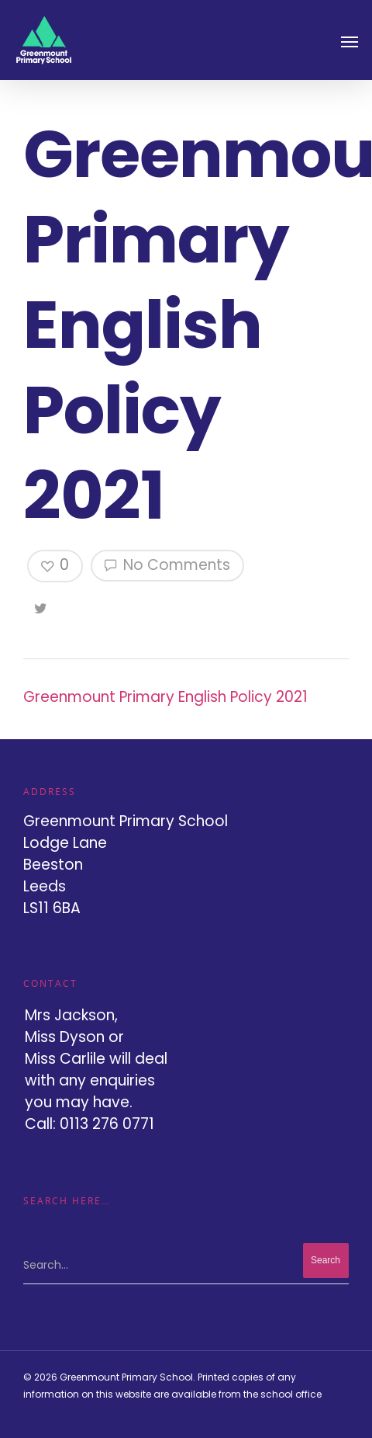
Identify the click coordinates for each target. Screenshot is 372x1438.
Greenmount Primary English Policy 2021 (165, 696)
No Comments (167, 564)
